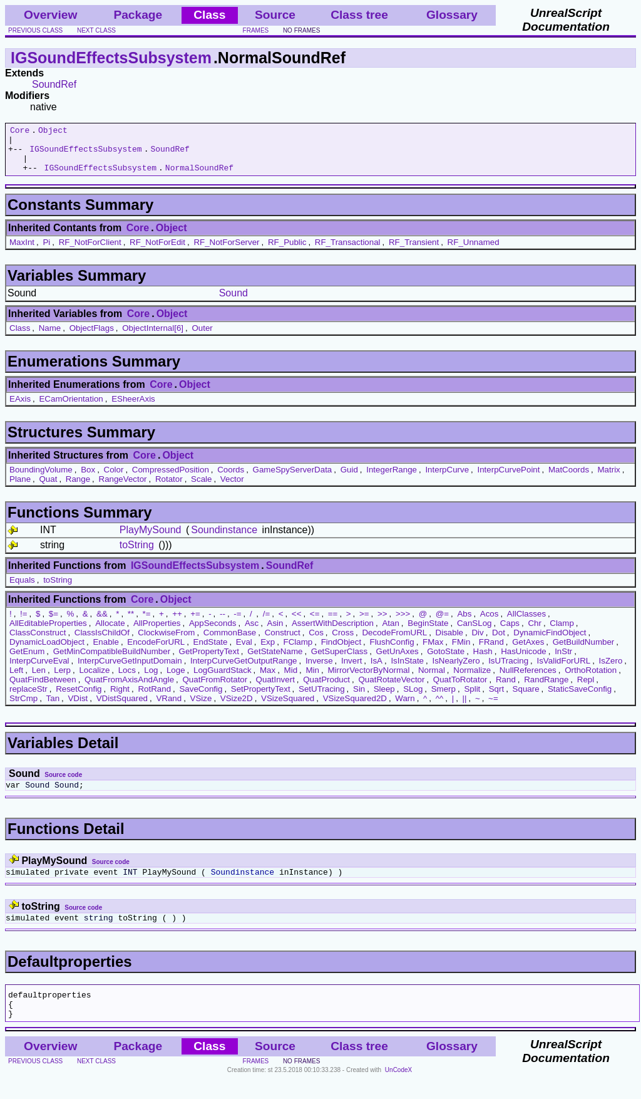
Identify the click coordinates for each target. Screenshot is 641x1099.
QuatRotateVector (391, 689)
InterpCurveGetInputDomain (130, 670)
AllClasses (526, 623)
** (131, 623)
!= (24, 623)
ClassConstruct (37, 642)
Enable (106, 651)
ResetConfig (78, 698)
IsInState (407, 670)
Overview (50, 14)
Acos (489, 623)
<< (297, 623)
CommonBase (229, 642)
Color (114, 479)
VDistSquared (122, 707)
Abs (464, 623)
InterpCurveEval (39, 670)
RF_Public (287, 251)
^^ (440, 707)
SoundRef (54, 84)
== (333, 623)
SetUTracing (322, 698)
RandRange (546, 689)
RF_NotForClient (90, 251)
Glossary (452, 14)
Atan (390, 632)
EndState (210, 651)
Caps (510, 632)
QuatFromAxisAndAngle (129, 689)
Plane (20, 488)
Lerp (62, 679)
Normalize (472, 679)
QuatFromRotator (215, 689)
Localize (94, 679)
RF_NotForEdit (157, 251)
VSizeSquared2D (355, 707)
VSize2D (236, 707)
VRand (169, 707)
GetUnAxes (397, 660)
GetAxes (528, 651)
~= (493, 707)
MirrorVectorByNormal (368, 679)
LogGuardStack (222, 679)
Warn (404, 707)
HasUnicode (523, 660)
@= (442, 623)
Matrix (608, 479)
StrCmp (23, 707)
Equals (22, 589)
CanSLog (474, 632)
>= (364, 623)
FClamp (298, 651)
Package (137, 14)
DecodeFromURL (394, 642)
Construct (282, 642)
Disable (449, 642)
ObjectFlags (91, 337)
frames (256, 30)
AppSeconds (213, 632)
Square (526, 698)
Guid (349, 479)
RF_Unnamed (474, 251)
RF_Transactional (348, 251)
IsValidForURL (564, 670)
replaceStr (28, 698)
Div (477, 642)
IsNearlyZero (455, 670)
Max (267, 679)
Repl (585, 689)
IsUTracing (508, 670)
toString (137, 554)
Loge (176, 679)
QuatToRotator (460, 689)
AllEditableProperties (48, 632)
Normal (431, 679)
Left (16, 679)
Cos (316, 642)
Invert (351, 670)
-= (237, 623)
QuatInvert (275, 689)
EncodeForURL (156, 651)
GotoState (445, 660)
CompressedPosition (170, 479)
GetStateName (274, 660)
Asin (275, 632)
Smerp (443, 698)
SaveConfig (200, 698)
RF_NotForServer (226, 251)
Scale (201, 488)
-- (222, 623)
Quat (48, 488)
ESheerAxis (133, 408)
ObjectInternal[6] (152, 337)
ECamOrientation (71, 408)
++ (177, 623)
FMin (461, 651)
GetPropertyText (209, 660)
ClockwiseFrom (166, 642)
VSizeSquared (287, 707)
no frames (301, 30)
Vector (232, 488)
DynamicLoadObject (47, 651)
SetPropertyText (260, 698)
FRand (491, 651)
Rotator (169, 488)
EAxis (20, 408)
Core (19, 131)
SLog (413, 698)
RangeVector (123, 488)
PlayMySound (151, 539)
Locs (127, 679)
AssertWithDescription (333, 632)
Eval (244, 651)
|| (465, 707)
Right (120, 698)
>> (382, 623)
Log (151, 679)
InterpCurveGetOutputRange (243, 670)
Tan (53, 707)
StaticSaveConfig (580, 698)
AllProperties (157, 632)
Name (50, 337)
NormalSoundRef (199, 176)
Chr (534, 632)
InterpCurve (447, 479)
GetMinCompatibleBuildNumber (111, 660)
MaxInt (21, 251)
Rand (506, 689)
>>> (403, 623)
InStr (563, 660)
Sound (233, 302)
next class (96, 30)
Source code (63, 784)
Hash (483, 660)
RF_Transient (414, 251)
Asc (252, 632)
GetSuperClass (339, 660)
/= (266, 623)
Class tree (359, 14)
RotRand (154, 698)
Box (88, 479)
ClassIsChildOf (102, 642)
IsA (376, 670)
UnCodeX (398, 1090)
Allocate (110, 632)
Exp (267, 651)
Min (312, 679)
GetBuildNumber (584, 651)
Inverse (319, 670)
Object (53, 131)
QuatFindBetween (42, 689)
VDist (78, 707)
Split (472, 698)
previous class (35, 30)
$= (53, 623)
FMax (433, 651)
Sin (359, 698)
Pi (46, 251)
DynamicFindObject (549, 642)
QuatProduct (326, 689)
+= (195, 623)
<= (315, 623)
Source (275, 14)
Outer (202, 337)
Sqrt (496, 698)
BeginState (428, 632)
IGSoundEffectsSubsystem (111, 57)
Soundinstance (224, 539)
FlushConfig (392, 651)
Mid (290, 679)
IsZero (611, 670)
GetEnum (26, 660)
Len (39, 679)
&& (102, 623)
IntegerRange (391, 479)
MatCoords (568, 479)
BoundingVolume (41, 479)
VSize (201, 707)
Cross (343, 642)
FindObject (341, 651)
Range (78, 488)
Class (19, 337)
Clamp (562, 632)
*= (147, 623)
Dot (498, 642)
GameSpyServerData (292, 479)
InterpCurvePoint (508, 479)
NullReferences (528, 679)
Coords (230, 479)
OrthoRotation (591, 679)
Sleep (384, 698)
